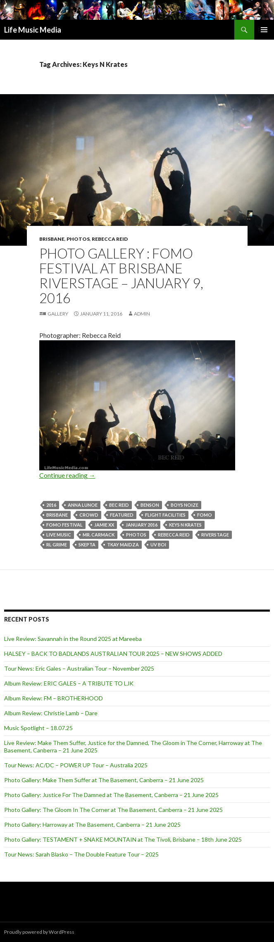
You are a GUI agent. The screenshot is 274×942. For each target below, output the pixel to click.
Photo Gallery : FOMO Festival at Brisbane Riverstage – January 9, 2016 (121, 275)
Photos (78, 239)
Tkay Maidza (123, 544)
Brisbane (51, 239)
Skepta (87, 544)
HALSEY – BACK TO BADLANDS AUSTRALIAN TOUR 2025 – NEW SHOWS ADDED (113, 653)
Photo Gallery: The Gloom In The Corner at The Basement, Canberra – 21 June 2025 (113, 809)
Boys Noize (184, 505)
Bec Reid (119, 505)
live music (58, 534)
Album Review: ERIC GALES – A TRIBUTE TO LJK (68, 683)
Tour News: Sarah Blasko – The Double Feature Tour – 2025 (81, 854)
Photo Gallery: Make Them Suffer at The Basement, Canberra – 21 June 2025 (104, 779)
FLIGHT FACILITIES (165, 514)
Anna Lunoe (83, 505)
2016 (51, 505)
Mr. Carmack (98, 534)
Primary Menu (264, 30)
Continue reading (67, 475)
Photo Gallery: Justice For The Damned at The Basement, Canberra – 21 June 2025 (111, 794)
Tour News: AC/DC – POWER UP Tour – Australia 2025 (76, 765)
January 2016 (141, 524)
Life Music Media (32, 29)
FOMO (204, 514)
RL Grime (56, 544)
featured (121, 514)
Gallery (58, 314)
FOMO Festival (64, 524)
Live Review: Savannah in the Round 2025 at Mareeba (73, 638)
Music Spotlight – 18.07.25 (38, 727)
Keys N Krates (185, 524)
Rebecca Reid (110, 239)
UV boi (158, 544)
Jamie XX (104, 524)
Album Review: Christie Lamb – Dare (51, 713)
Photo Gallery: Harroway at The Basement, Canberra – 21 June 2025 (92, 824)
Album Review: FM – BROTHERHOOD (53, 698)
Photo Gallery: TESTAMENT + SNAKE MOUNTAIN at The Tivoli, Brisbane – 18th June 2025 (123, 839)
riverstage (215, 534)
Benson (150, 505)
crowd (88, 514)
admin (142, 314)
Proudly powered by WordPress (39, 932)
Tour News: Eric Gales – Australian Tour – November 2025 (79, 668)
